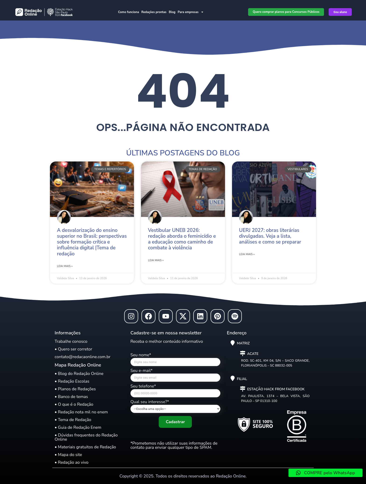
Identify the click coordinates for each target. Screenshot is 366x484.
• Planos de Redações (75, 389)
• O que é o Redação (74, 404)
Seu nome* (175, 360)
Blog (172, 12)
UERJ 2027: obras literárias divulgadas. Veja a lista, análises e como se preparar (270, 236)
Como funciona (128, 12)
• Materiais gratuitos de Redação (85, 447)
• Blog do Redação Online (79, 373)
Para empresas (191, 12)
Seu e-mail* (175, 376)
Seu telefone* (175, 392)
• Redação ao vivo (71, 462)
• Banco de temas (71, 396)
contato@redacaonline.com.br (82, 357)
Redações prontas (153, 12)
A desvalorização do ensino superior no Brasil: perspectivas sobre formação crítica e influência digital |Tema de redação (92, 242)
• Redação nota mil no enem (81, 412)
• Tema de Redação (73, 419)
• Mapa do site (68, 454)
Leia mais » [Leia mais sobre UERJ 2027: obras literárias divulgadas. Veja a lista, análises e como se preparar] (247, 254)
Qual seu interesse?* (175, 406)
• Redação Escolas (72, 381)
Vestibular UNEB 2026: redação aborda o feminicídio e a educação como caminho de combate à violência (182, 239)
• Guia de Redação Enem (78, 427)
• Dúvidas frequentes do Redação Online (86, 437)
